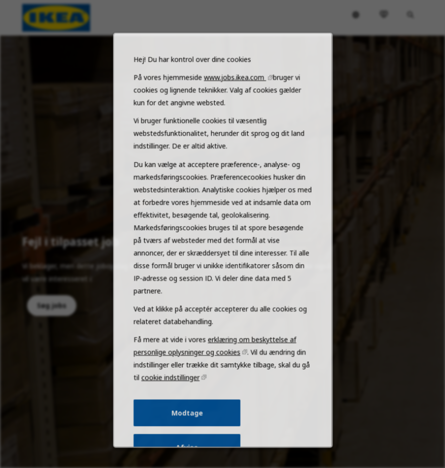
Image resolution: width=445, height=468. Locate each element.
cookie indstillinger (173, 395)
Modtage (189, 428)
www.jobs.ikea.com (234, 114)
